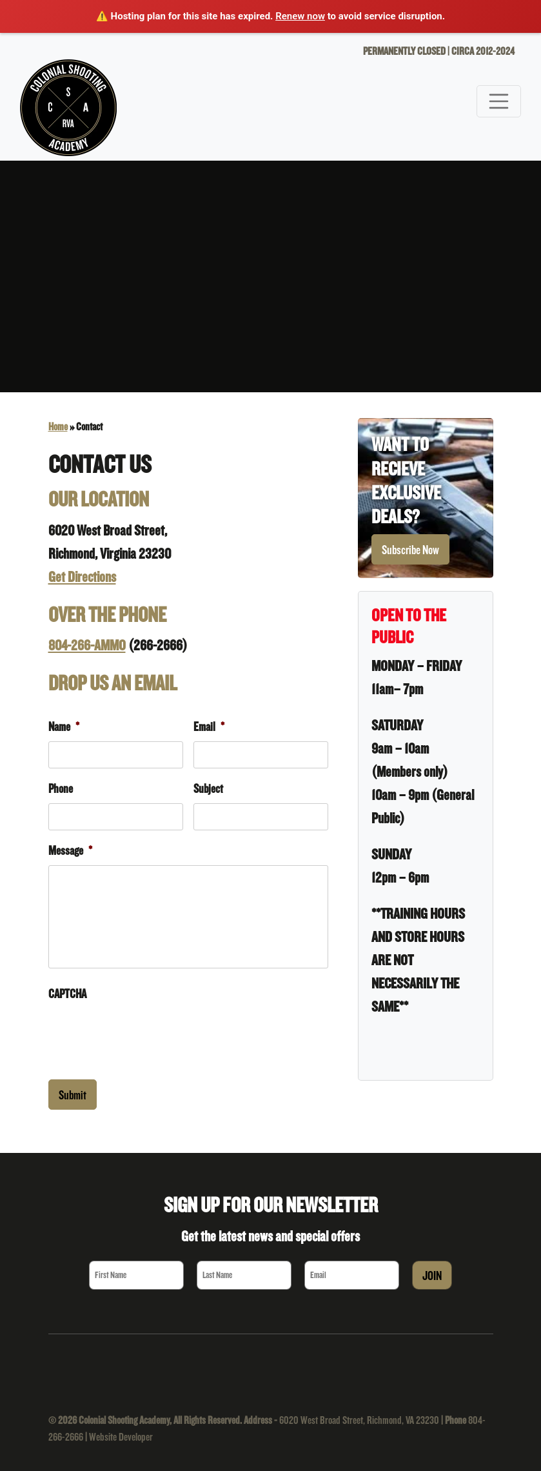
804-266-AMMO (87, 644)
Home (58, 426)
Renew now (300, 16)
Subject (208, 788)
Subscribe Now (410, 549)
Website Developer (121, 1436)
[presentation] (146, 1033)
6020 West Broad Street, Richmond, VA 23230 (359, 1419)
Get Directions (82, 576)
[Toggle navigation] (499, 101)
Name (63, 726)
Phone (60, 788)
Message (70, 850)
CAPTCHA (67, 993)
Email (208, 726)
